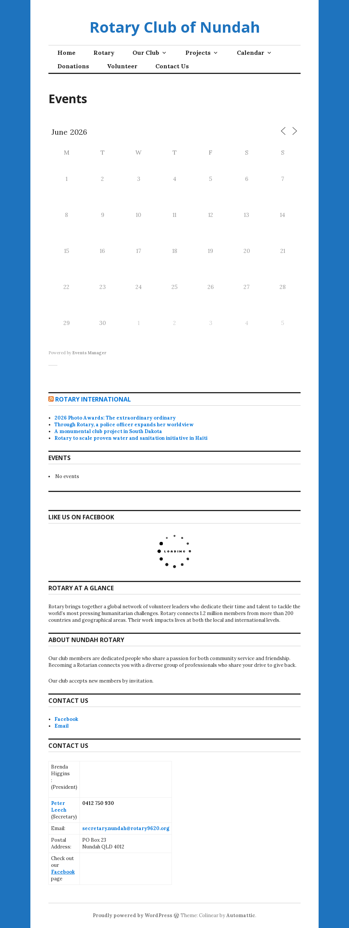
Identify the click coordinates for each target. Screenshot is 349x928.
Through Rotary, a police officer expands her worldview (124, 424)
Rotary (103, 52)
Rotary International (93, 399)
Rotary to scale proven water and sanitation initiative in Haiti (131, 438)
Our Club (145, 52)
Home (66, 52)
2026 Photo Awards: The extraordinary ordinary (115, 418)
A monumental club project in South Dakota (108, 431)
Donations (73, 66)
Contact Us (172, 66)
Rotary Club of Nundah (174, 27)
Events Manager (89, 352)
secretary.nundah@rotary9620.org (125, 828)
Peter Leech (58, 806)
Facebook (66, 719)
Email (61, 726)
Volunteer (122, 66)
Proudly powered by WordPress (132, 915)
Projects (198, 52)
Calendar (250, 52)
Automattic (240, 915)
